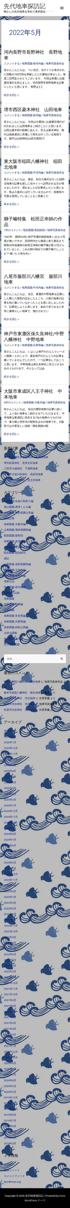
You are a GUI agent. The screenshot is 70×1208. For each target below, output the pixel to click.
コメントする (12, 63)
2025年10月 (11, 759)
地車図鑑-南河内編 (33, 63)
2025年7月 (10, 776)
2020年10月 (11, 1057)
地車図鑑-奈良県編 (15, 615)
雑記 (6, 558)
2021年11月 (11, 988)
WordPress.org (12, 1181)
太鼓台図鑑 (10, 632)
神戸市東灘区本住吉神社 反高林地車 (26, 457)
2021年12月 (11, 982)
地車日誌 (9, 581)
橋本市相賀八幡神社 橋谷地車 (22, 681)
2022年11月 (11, 925)
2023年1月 (10, 919)
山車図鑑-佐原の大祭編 (17, 547)
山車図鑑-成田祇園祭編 (17, 564)
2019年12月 (11, 1097)
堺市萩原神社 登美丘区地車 (21, 462)
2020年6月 (10, 1080)
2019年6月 (10, 1126)
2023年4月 (10, 902)
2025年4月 (10, 793)
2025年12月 (11, 748)
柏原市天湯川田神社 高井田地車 (23, 474)
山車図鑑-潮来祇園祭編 (17, 529)
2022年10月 (11, 931)
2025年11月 (11, 753)
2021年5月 (10, 1022)
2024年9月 (10, 828)
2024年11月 (11, 816)
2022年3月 (10, 971)
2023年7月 (10, 896)
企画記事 (9, 518)
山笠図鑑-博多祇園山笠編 (18, 512)
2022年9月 (10, 937)
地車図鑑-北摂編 (13, 604)
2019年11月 (11, 1103)
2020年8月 (10, 1068)
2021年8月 (10, 1005)
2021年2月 (10, 1040)
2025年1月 (10, 805)
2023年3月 (10, 908)
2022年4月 (10, 965)
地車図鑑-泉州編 (31, 115)
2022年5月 (10, 960)
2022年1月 (10, 977)
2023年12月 (11, 874)
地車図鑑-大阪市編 (34, 402)
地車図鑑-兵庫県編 (33, 345)
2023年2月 (10, 914)
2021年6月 (10, 1017)
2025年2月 (10, 799)
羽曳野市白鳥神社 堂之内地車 (22, 480)
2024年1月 (10, 868)
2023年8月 (10, 891)
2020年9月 (10, 1063)
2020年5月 (10, 1086)
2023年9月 (10, 885)
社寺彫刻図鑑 (12, 644)
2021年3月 (10, 1034)
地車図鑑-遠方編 (13, 638)
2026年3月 (10, 730)
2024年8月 (10, 833)
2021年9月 (10, 1000)
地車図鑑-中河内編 (33, 172)
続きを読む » (11, 95)
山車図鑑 (9, 609)
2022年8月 (10, 942)
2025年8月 (10, 770)
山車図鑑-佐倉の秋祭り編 (18, 501)
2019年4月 (10, 1137)
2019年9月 (10, 1114)
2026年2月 (10, 736)
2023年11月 (11, 879)
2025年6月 (10, 782)
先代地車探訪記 (25, 6)
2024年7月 (10, 839)
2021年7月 (10, 1011)
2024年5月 (10, 851)
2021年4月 (10, 1028)
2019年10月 (11, 1108)
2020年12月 (11, 1051)
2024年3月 (10, 856)
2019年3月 (10, 1143)
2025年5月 (10, 788)
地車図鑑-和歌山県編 (16, 627)
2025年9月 (10, 765)
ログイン (9, 1164)
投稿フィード (12, 1170)
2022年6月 (10, 954)
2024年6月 (10, 845)
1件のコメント (12, 230)
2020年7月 (10, 1074)
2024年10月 (11, 822)
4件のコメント (12, 402)
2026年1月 (10, 742)
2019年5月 (10, 1131)
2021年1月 (10, 1045)
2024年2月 (10, 862)
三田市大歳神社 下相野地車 (21, 468)
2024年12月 (11, 810)
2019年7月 (10, 1120)
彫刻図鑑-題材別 (13, 535)
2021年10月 (11, 994)
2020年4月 (10, 1091)
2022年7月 (10, 948)
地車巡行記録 (12, 592)
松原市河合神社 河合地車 (19, 698)
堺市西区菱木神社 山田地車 (33, 109)
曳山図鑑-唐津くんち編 (17, 506)
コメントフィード (14, 1175)
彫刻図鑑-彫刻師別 (34, 230)
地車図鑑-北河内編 (15, 569)
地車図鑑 (9, 598)
